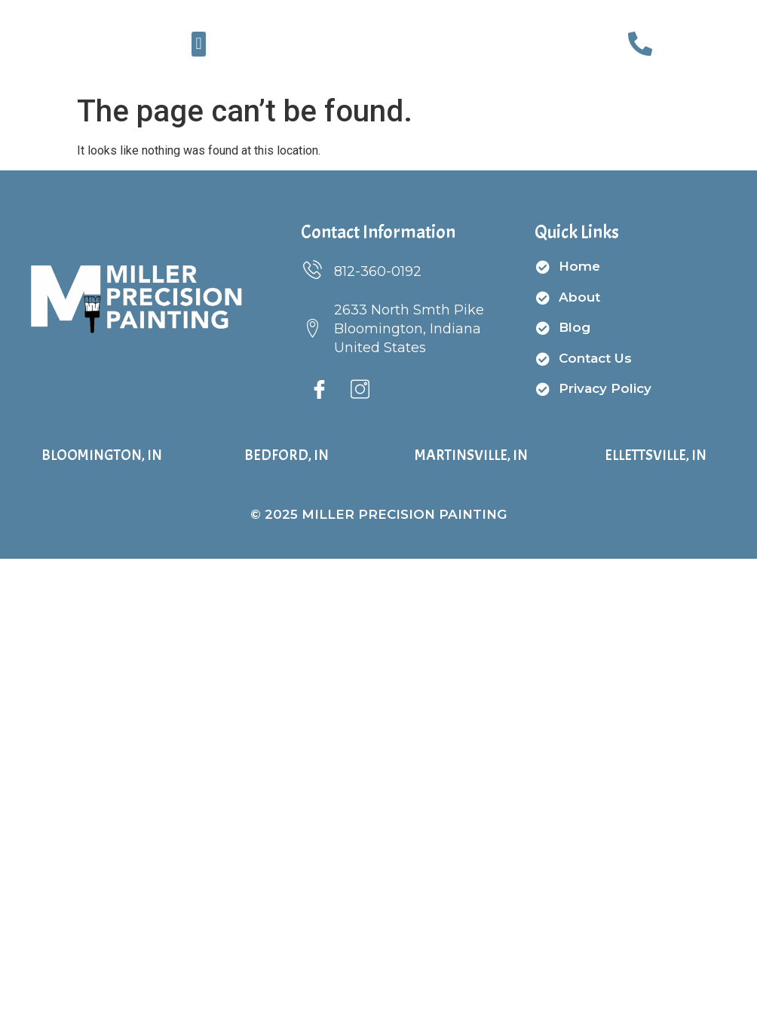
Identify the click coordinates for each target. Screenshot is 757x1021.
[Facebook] (320, 394)
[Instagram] (360, 394)
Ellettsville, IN (655, 457)
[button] (199, 44)
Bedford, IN (286, 457)
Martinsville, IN (471, 457)
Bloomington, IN (101, 457)
